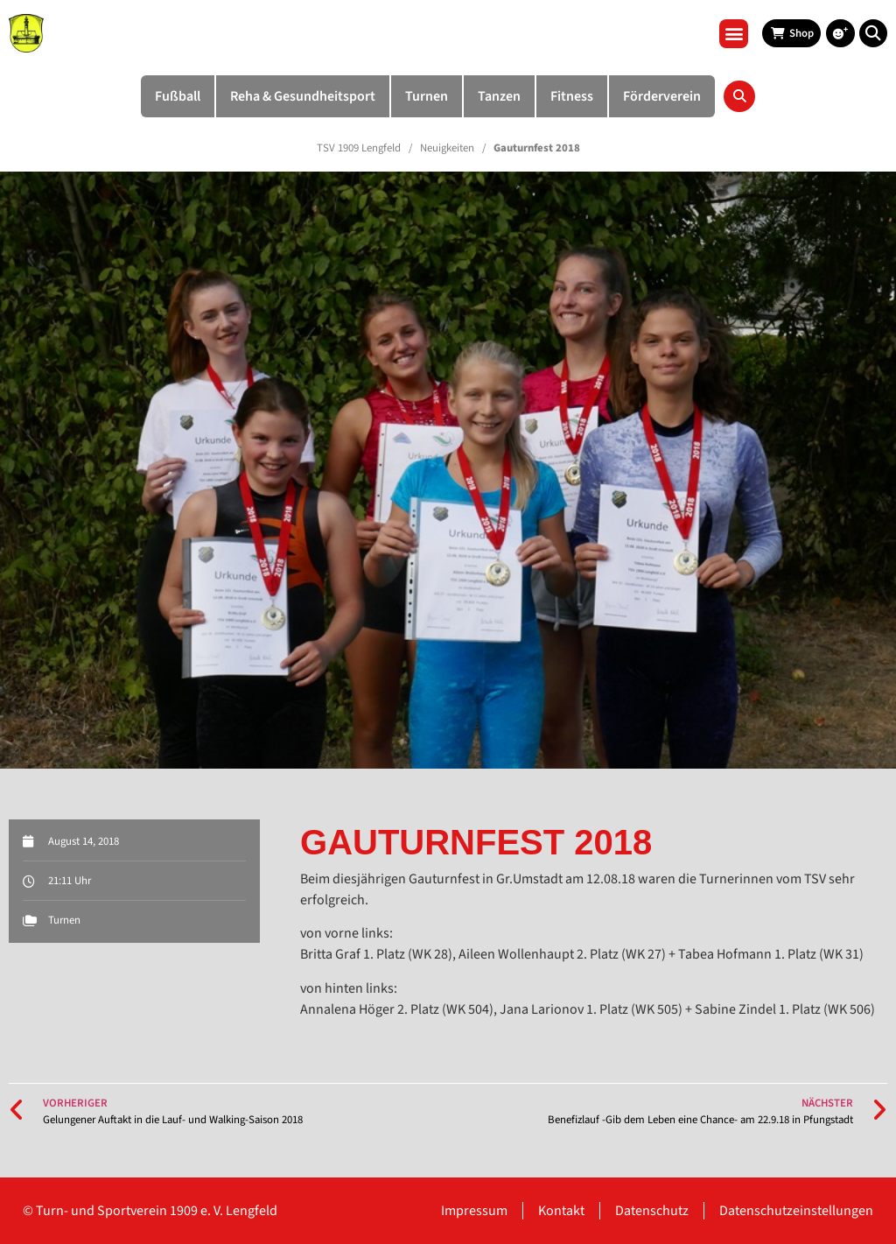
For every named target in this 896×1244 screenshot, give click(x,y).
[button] (733, 33)
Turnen (64, 920)
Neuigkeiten (447, 148)
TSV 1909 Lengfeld (359, 148)
